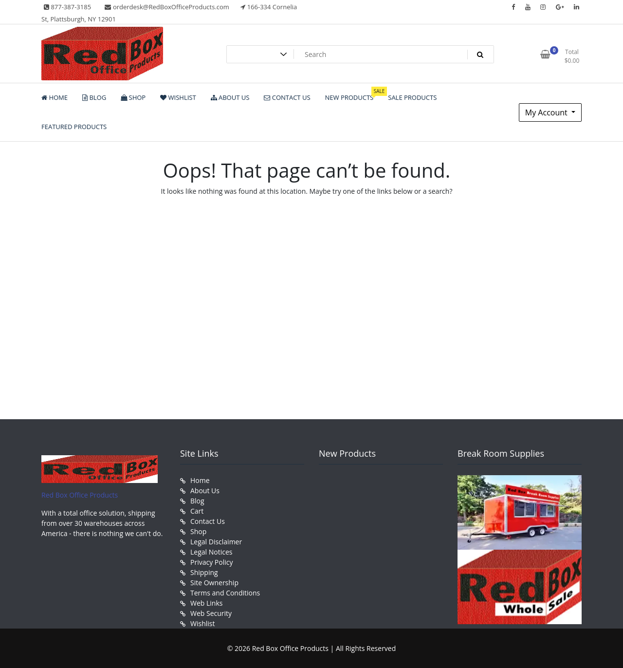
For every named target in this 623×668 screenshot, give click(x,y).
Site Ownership (214, 582)
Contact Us (207, 521)
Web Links (206, 603)
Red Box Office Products (79, 495)
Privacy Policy (211, 562)
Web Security (211, 613)
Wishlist (202, 623)
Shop (198, 531)
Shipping (204, 572)
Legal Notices (211, 552)
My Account (547, 112)
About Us (205, 490)
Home (200, 480)
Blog (197, 500)
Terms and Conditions (225, 592)
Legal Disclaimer (216, 541)
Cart (196, 511)
